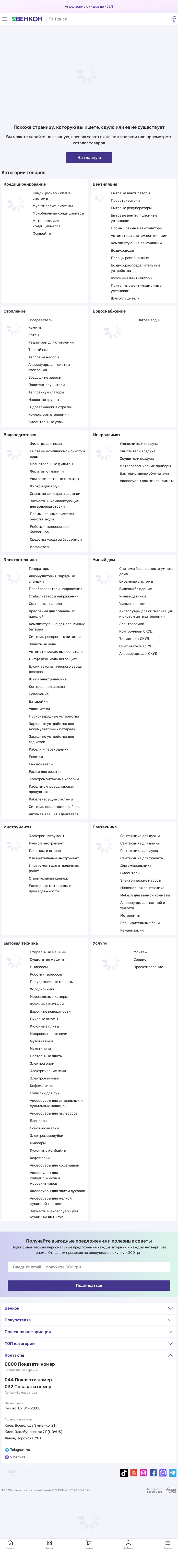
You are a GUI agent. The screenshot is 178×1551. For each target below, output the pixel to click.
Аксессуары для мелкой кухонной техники (51, 1201)
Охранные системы (136, 581)
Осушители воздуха (137, 458)
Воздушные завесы (45, 377)
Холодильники (42, 989)
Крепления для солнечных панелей (52, 614)
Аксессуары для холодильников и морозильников (45, 1178)
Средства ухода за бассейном (56, 539)
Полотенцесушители (46, 385)
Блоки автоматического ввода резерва (55, 669)
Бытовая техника (21, 943)
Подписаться (89, 1285)
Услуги (100, 943)
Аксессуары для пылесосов (54, 1113)
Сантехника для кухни (140, 836)
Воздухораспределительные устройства (135, 268)
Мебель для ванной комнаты (145, 895)
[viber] (163, 1473)
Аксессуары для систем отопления (49, 367)
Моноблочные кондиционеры (58, 213)
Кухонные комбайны (48, 1150)
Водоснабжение (109, 311)
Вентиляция (105, 184)
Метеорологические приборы (145, 466)
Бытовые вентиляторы (130, 193)
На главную (89, 157)
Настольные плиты (46, 1056)
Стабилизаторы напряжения (54, 596)
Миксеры (38, 1143)
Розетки (36, 757)
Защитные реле (42, 644)
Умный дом (104, 559)
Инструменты (17, 827)
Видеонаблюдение (135, 589)
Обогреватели (40, 320)
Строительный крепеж (48, 878)
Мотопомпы (130, 915)
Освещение (39, 694)
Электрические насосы (140, 880)
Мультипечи (40, 1048)
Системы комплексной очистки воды (57, 454)
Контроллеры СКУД (135, 631)
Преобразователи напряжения (55, 589)
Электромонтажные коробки (54, 779)
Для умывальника (135, 865)
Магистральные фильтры (51, 464)
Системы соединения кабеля (54, 807)
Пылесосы (39, 967)
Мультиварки (41, 1041)
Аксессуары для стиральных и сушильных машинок (56, 1103)
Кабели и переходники (49, 749)
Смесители (130, 873)
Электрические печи (48, 1071)
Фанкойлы (42, 233)
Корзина (89, 1544)
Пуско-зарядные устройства (54, 716)
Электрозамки (131, 624)
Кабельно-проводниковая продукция (51, 789)
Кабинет (128, 1544)
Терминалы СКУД (134, 639)
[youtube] (134, 1473)
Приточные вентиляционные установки (136, 288)
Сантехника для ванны (140, 843)
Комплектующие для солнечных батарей (57, 627)
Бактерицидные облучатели (144, 473)
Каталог (49, 1544)
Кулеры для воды (44, 486)
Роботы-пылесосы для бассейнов (49, 529)
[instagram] (143, 1473)
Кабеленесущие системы (51, 799)
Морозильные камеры (49, 996)
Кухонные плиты (44, 1026)
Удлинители (39, 709)
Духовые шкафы (44, 1019)
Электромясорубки (46, 1135)
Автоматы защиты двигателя (54, 814)
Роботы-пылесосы (46, 974)
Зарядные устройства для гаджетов (51, 739)
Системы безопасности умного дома (146, 571)
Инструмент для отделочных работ (54, 868)
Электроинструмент (46, 836)
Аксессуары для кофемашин (54, 1165)
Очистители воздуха (138, 451)
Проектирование (148, 967)
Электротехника (20, 559)
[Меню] (5, 19)
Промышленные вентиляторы (136, 228)
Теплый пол (38, 350)
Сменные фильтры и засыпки (55, 493)
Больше (168, 1544)
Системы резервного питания (55, 637)
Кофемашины (41, 1086)
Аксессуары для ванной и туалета (142, 905)
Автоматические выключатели (56, 651)
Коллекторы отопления (48, 414)
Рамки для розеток (45, 771)
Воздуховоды (122, 250)
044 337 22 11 (20, 1380)
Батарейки (38, 701)
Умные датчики (132, 596)
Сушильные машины (47, 959)
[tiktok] (124, 1473)
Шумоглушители (125, 298)
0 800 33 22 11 (20, 1364)
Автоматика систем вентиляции (139, 235)
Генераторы (39, 568)
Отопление (15, 311)
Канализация (132, 930)
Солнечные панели (45, 604)
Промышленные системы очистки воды (52, 516)
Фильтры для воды (46, 444)
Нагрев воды (148, 320)
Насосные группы (43, 400)
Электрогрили (42, 1063)
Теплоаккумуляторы (46, 392)
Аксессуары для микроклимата (147, 481)
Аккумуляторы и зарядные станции (52, 579)
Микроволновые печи (48, 1034)
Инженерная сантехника (142, 888)
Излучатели (40, 547)
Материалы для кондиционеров (47, 223)
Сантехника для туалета (141, 858)
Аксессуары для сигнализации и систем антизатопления (146, 614)
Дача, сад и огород (45, 851)
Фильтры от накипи (47, 471)
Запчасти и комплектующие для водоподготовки (54, 504)
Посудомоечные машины (52, 982)
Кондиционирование (25, 184)
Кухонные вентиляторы (131, 278)
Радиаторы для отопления (51, 342)
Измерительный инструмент (54, 858)
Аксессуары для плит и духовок (57, 1191)
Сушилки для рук (45, 1093)
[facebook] (153, 1473)
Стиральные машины (48, 952)
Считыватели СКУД (135, 646)
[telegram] (172, 1473)
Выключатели (41, 764)
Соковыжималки (44, 1128)
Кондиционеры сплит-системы (52, 196)
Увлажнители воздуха (139, 444)
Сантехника (105, 827)
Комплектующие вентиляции (136, 243)
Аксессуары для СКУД (138, 653)
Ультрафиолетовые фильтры (54, 479)
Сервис (140, 959)
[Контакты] (173, 19)
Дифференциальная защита (53, 659)
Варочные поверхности (50, 1011)
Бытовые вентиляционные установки (134, 218)
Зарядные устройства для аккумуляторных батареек (52, 726)
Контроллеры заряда (47, 686)
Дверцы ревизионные (130, 258)
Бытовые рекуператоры (131, 208)
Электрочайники (45, 1078)
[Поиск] (106, 19)
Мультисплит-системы (53, 206)
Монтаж (140, 952)
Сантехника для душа (139, 851)
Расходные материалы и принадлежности (50, 888)
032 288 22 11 (20, 1386)
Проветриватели (125, 200)
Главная (10, 1544)
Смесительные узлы (45, 422)
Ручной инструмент (46, 843)
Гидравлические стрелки (50, 407)
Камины (35, 327)
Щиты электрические (48, 679)
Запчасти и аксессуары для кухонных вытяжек (54, 1214)
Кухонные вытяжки (47, 1004)
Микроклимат (106, 434)
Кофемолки (40, 1158)
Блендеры (38, 1121)
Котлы (33, 335)
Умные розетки (132, 604)
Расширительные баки (140, 923)
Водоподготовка (20, 434)
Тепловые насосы (43, 357)
